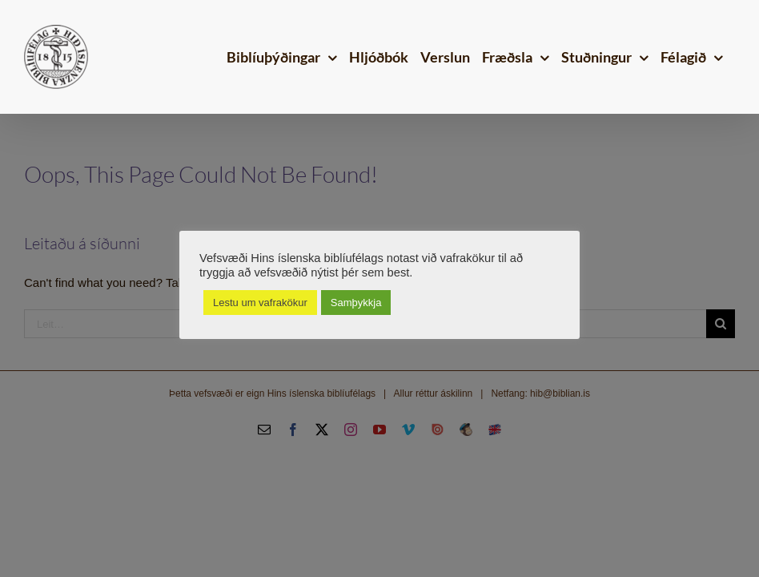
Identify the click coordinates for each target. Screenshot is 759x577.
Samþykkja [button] (356, 303)
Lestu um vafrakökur (260, 303)
